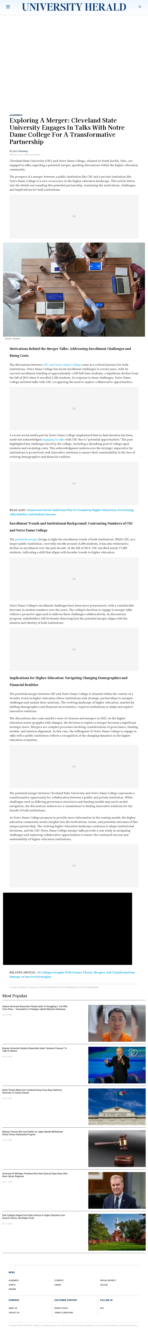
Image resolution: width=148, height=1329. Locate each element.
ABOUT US (13, 1308)
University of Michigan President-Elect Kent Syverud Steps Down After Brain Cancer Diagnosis (35, 1175)
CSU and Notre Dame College (62, 365)
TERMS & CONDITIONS (63, 1312)
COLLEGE (104, 1285)
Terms (101, 1325)
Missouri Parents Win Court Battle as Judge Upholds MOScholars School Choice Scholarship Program (32, 1133)
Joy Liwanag (20, 151)
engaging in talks (53, 439)
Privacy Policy (132, 1325)
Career (57, 1285)
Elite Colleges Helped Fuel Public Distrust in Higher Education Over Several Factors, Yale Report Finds (33, 1216)
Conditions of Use (115, 1325)
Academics (16, 115)
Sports (12, 1285)
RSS (102, 1308)
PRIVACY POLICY (61, 1308)
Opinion (12, 1289)
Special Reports (108, 1280)
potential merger (26, 539)
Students (59, 1280)
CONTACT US (14, 1312)
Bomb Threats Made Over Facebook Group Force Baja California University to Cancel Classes (32, 1091)
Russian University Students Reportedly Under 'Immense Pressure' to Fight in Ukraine (34, 1049)
